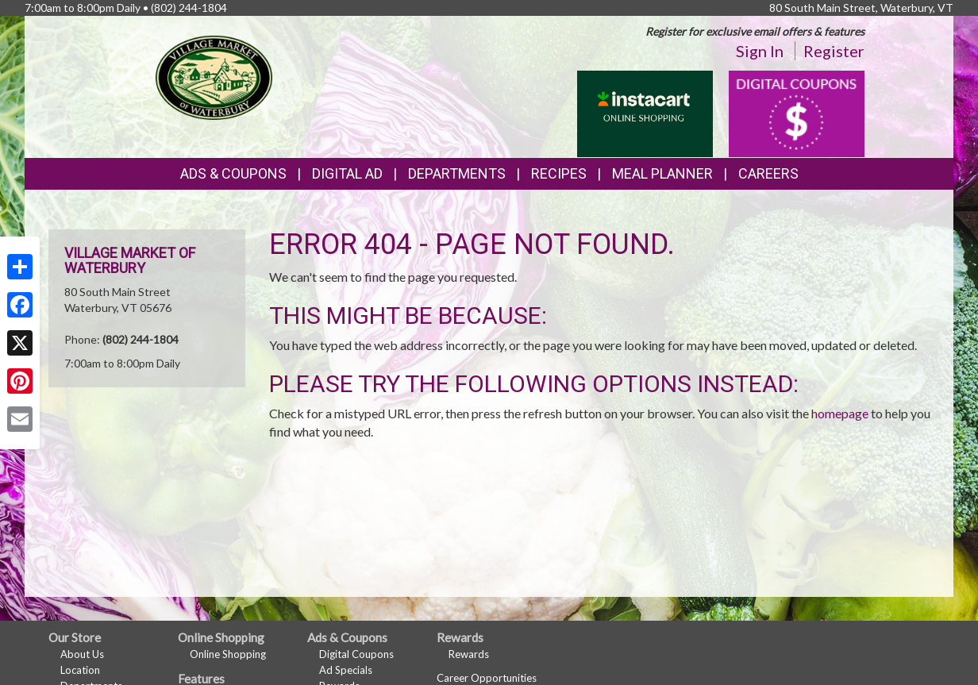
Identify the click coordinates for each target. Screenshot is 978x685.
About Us (82, 654)
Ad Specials (345, 670)
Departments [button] (457, 173)
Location (80, 670)
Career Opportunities (487, 678)
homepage (839, 413)
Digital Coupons (356, 654)
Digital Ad (347, 173)
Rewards (469, 654)
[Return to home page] (214, 76)
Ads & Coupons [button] (233, 173)
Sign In (760, 50)
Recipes (559, 173)
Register (833, 50)
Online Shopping (228, 654)
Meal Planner (662, 173)
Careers (768, 173)
